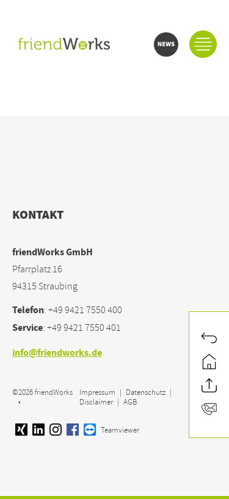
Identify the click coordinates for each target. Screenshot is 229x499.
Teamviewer (111, 430)
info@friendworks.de (57, 353)
